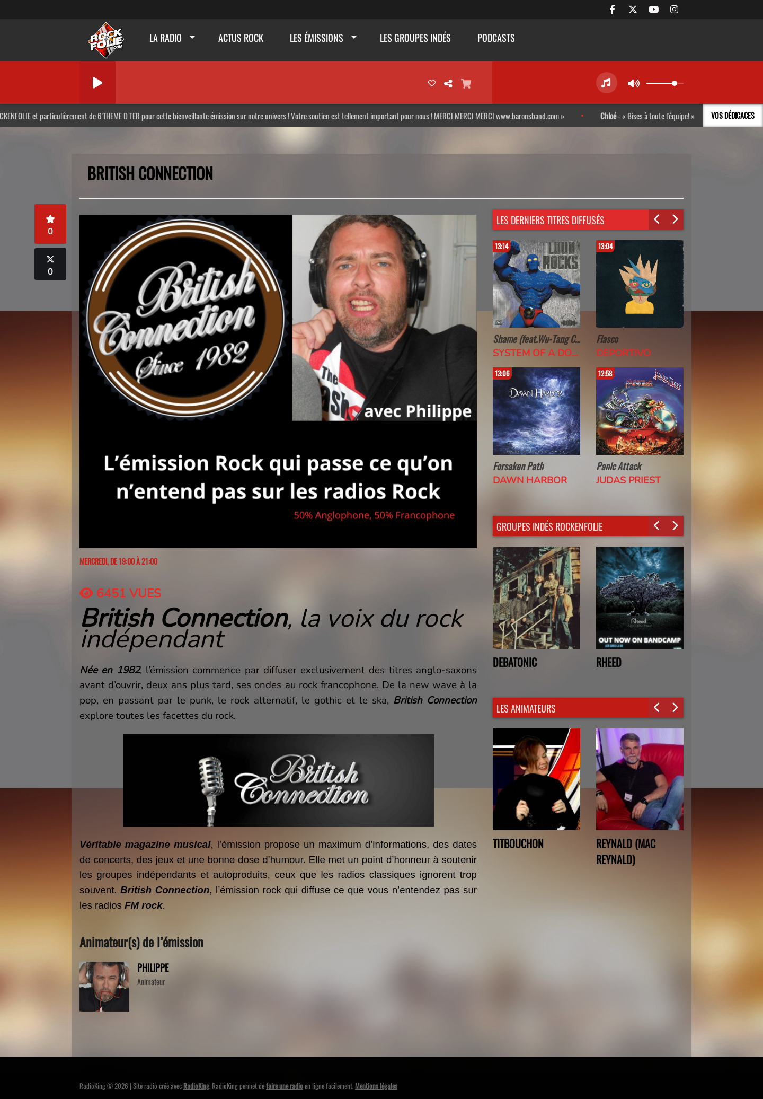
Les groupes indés (415, 38)
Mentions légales (376, 1085)
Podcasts (496, 38)
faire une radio (284, 1085)
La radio (165, 38)
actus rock (240, 38)
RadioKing (196, 1085)
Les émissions (316, 38)
